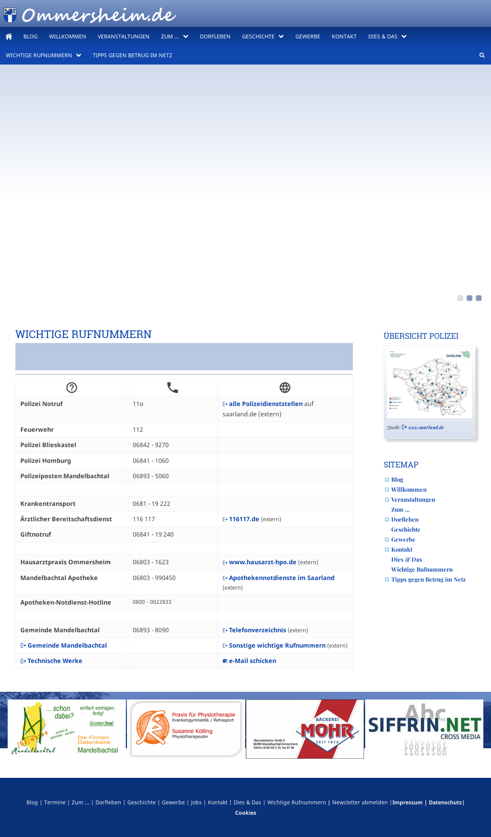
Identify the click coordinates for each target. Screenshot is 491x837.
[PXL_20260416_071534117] (460, 298)
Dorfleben (405, 519)
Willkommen (409, 489)
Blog (397, 479)
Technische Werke (51, 660)
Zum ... (400, 509)
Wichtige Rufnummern (422, 569)
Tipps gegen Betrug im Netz (428, 579)
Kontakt (401, 549)
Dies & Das (406, 559)
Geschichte (405, 529)
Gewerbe (403, 539)
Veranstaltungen (413, 499)
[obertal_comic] (478, 298)
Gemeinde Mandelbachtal (63, 645)
